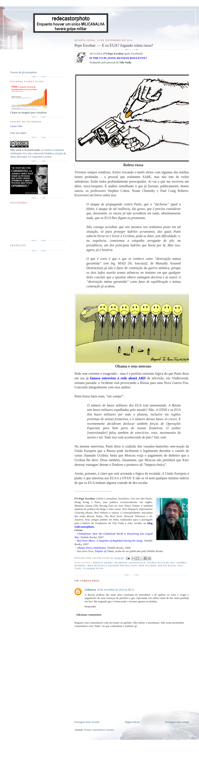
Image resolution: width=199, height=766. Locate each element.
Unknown (90, 589)
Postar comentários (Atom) (99, 729)
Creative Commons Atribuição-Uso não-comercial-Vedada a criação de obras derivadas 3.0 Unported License (38, 153)
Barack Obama (103, 563)
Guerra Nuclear (158, 563)
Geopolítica (137, 563)
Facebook (120, 563)
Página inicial (132, 722)
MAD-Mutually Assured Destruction (112, 565)
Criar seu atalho (18, 133)
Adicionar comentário (88, 614)
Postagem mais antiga (177, 722)
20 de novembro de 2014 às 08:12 (115, 589)
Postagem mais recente (86, 722)
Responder (90, 606)
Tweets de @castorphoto (23, 72)
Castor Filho (16, 126)
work (18, 149)
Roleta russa (167, 565)
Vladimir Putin (93, 568)
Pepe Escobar (147, 565)
